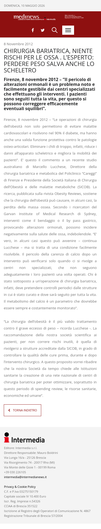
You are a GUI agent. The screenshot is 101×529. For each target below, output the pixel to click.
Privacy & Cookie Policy (20, 487)
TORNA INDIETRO (25, 410)
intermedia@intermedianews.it (25, 477)
